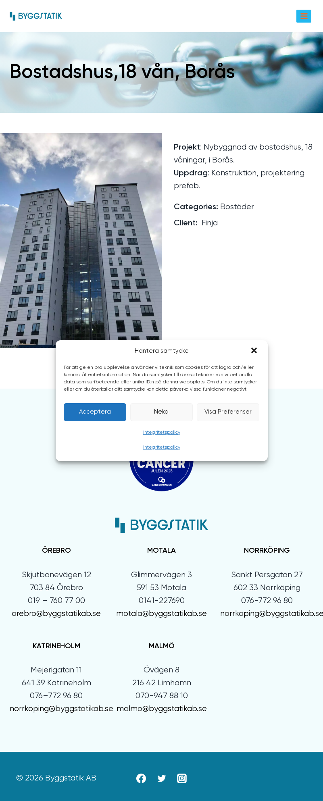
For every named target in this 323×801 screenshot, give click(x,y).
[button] (255, 351)
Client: (186, 223)
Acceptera (95, 412)
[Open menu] (303, 16)
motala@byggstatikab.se (161, 614)
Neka (161, 412)
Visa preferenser (228, 412)
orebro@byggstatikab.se (56, 614)
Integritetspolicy (161, 432)
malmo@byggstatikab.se (162, 709)
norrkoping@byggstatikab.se (61, 709)
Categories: (196, 207)
